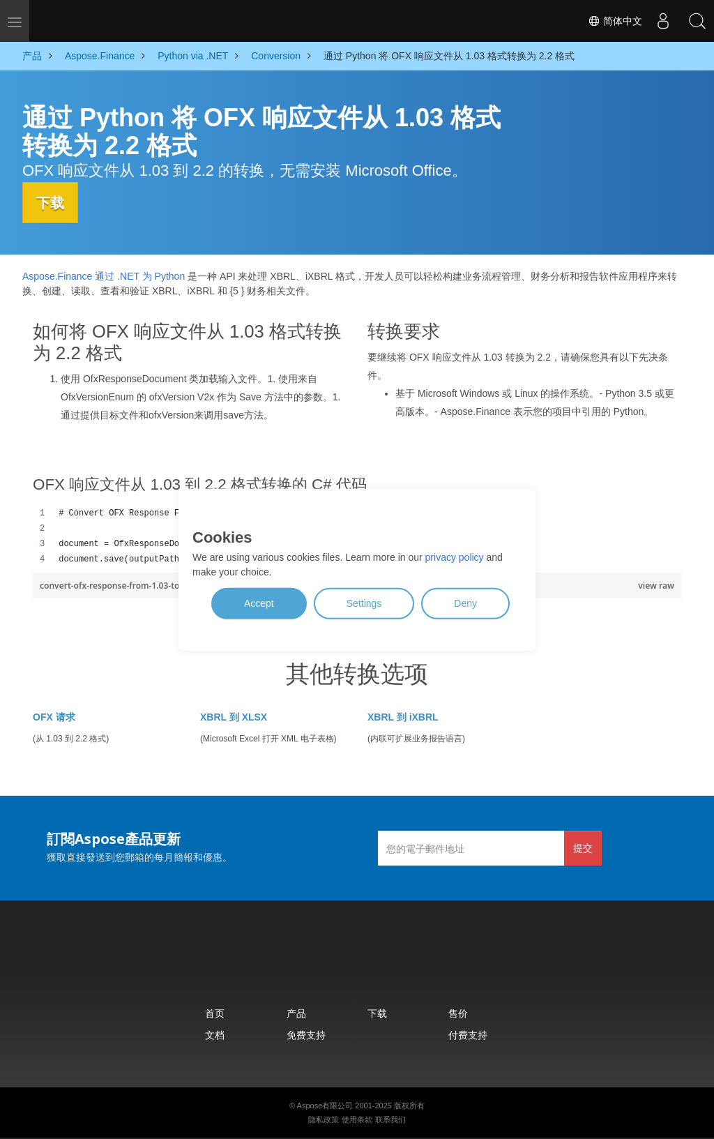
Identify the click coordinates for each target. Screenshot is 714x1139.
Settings (364, 603)
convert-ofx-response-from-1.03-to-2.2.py (124, 585)
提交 (583, 847)
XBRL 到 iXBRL (403, 716)
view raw (656, 585)
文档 (215, 1034)
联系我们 (390, 1119)
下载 (54, 202)
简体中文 (613, 21)
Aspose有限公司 (325, 1105)
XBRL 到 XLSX (233, 716)
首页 (215, 1012)
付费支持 (467, 1034)
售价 (458, 1012)
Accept (259, 603)
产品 (296, 1012)
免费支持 (306, 1034)
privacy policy (454, 557)
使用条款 (357, 1119)
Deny (465, 603)
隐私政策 (323, 1119)
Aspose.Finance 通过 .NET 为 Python (103, 276)
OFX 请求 (54, 716)
